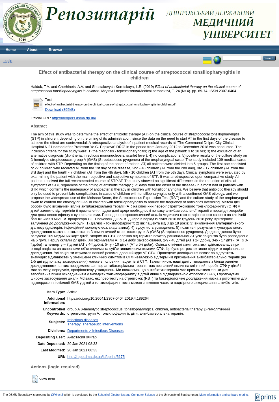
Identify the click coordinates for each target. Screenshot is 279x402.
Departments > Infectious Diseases (95, 330)
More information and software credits (223, 394)
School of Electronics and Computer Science (126, 394)
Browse (55, 49)
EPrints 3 (57, 394)
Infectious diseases (82, 320)
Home (11, 49)
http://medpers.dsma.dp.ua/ (74, 118)
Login (7, 61)
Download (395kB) (60, 109)
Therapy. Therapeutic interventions (95, 324)
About (32, 49)
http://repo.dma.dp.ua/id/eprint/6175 (96, 357)
